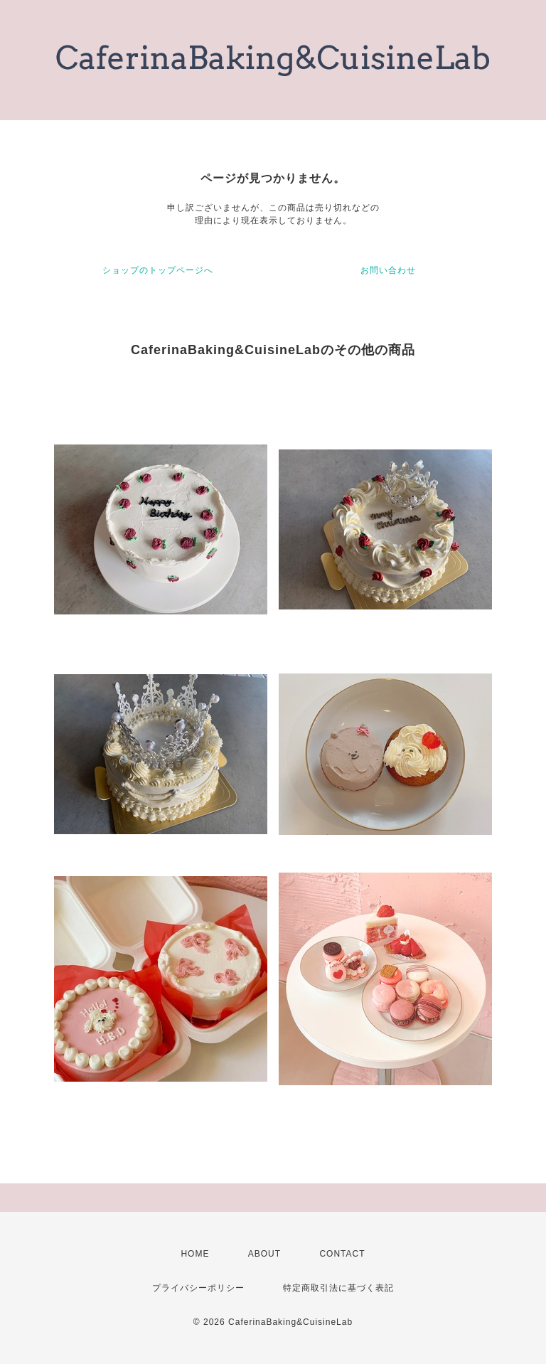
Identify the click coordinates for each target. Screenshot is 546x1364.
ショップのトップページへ (157, 270)
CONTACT (342, 1254)
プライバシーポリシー (198, 1288)
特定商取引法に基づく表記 (338, 1288)
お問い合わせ (388, 270)
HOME (195, 1254)
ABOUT (264, 1254)
